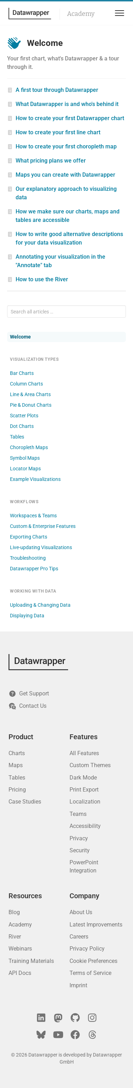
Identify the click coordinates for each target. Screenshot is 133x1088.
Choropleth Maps (29, 447)
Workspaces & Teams (33, 515)
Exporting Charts (28, 537)
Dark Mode (83, 777)
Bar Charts (22, 373)
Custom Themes (90, 765)
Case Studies (25, 801)
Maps (16, 765)
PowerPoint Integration (84, 866)
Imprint (78, 985)
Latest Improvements (96, 924)
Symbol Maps (25, 458)
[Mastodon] (58, 1017)
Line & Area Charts (30, 394)
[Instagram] (92, 1017)
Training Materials (31, 961)
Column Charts (26, 384)
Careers (79, 936)
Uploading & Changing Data (40, 605)
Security (80, 850)
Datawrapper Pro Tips (34, 568)
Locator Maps (25, 468)
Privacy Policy (87, 948)
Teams (78, 814)
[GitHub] (75, 1017)
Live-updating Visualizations (41, 547)
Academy (81, 14)
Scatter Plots (24, 415)
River (15, 936)
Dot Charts (22, 426)
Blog (14, 912)
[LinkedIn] (41, 1017)
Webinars (20, 948)
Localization (85, 801)
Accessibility (85, 826)
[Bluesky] (41, 1034)
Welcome (20, 337)
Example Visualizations (35, 479)
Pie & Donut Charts (30, 405)
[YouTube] (58, 1034)
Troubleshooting (28, 558)
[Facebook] (75, 1034)
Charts (17, 753)
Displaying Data (27, 615)
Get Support (29, 694)
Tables (17, 437)
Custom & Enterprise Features (43, 526)
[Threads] (92, 1034)
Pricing (17, 789)
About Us (81, 912)
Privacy (79, 838)
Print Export (84, 789)
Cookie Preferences (93, 961)
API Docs (20, 973)
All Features (84, 753)
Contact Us (27, 706)
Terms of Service (90, 973)
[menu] (118, 13)
